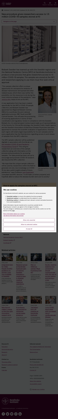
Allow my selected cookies (29, 224)
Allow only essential (29, 220)
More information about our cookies (14, 214)
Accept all (29, 229)
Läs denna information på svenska (13, 215)
